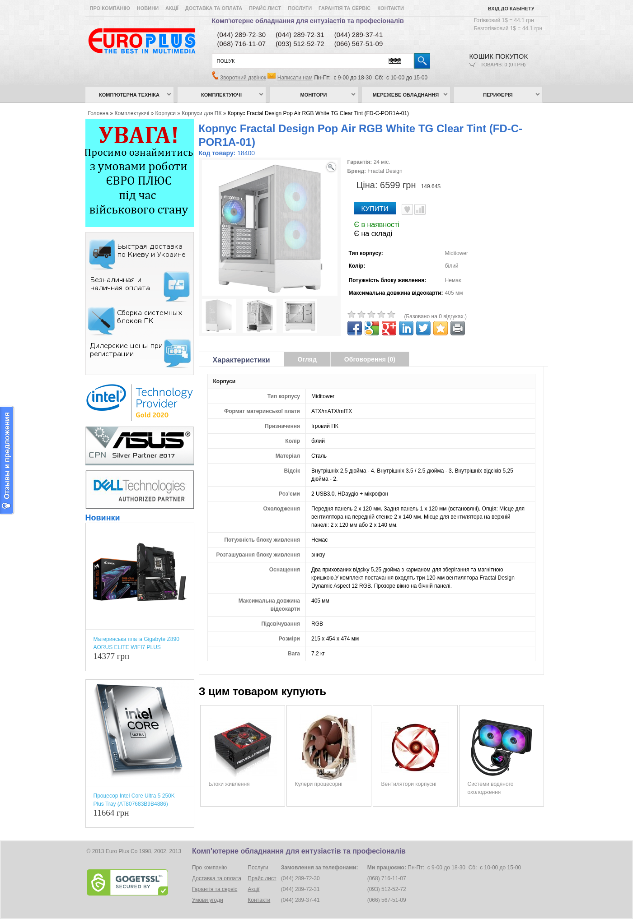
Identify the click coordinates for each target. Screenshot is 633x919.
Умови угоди (207, 900)
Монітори (313, 94)
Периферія (498, 94)
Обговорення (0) (369, 359)
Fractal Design (384, 171)
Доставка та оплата (213, 8)
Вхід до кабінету (511, 8)
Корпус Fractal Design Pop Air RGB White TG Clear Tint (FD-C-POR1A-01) (318, 113)
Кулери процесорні (318, 784)
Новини (148, 8)
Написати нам (295, 77)
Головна (98, 113)
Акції (171, 8)
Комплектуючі (221, 94)
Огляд (307, 359)
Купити (375, 208)
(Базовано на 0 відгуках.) (435, 316)
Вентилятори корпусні (408, 784)
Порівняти (420, 209)
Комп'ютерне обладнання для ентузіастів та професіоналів (308, 20)
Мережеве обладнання (406, 94)
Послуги (300, 8)
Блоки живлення (229, 784)
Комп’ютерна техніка (129, 94)
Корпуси (165, 113)
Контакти (390, 8)
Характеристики (241, 360)
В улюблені (407, 209)
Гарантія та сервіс (344, 8)
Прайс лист (265, 8)
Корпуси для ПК (201, 113)
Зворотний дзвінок (243, 77)
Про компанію (110, 8)
